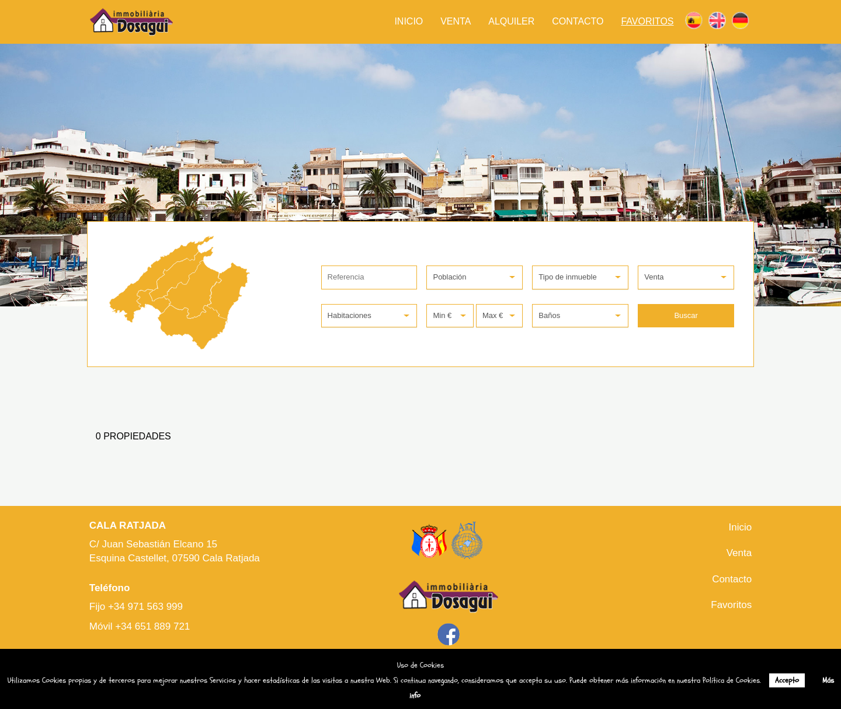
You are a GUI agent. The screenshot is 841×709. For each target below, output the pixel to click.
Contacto (577, 21)
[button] (474, 277)
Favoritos (647, 21)
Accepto (787, 680)
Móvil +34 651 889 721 (139, 626)
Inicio (408, 21)
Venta (455, 21)
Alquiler (511, 21)
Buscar (685, 315)
